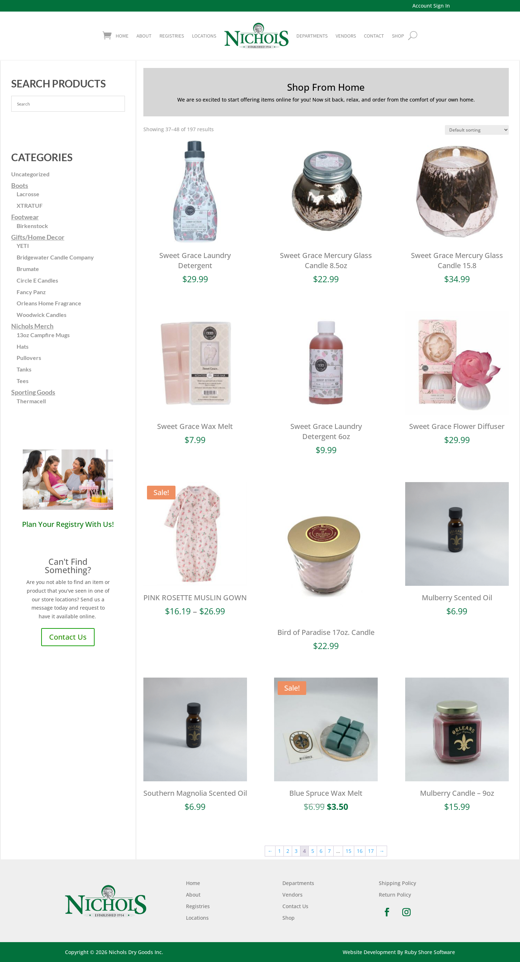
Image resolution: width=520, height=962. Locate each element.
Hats (23, 346)
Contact (374, 36)
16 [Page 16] (360, 850)
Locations (204, 36)
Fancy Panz (31, 291)
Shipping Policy (397, 883)
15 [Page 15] (348, 850)
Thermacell (31, 401)
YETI (23, 245)
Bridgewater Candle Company (55, 257)
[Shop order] (477, 130)
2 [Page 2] (287, 850)
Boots (19, 185)
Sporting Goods (33, 392)
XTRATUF (30, 205)
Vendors (345, 36)
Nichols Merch (32, 326)
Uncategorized (30, 174)
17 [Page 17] (371, 850)
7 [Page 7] (329, 850)
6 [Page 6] (321, 850)
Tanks (24, 369)
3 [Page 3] (296, 850)
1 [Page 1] (279, 850)
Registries (171, 36)
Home (122, 36)
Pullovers (29, 357)
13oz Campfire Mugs (43, 334)
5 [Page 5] (312, 850)
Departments (312, 36)
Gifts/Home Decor (37, 237)
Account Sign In (431, 5)
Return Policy (395, 894)
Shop (288, 917)
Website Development (369, 952)
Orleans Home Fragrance (49, 303)
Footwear (25, 217)
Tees (23, 380)
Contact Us (68, 637)
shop (398, 36)
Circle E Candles (37, 280)
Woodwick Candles (41, 314)
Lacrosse (28, 193)
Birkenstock (32, 225)
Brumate (28, 268)
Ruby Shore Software (429, 952)
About (143, 36)
